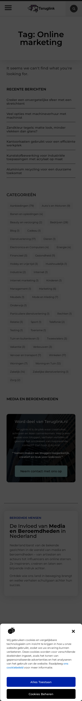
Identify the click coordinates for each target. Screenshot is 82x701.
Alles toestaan (41, 682)
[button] (73, 631)
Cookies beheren (41, 694)
